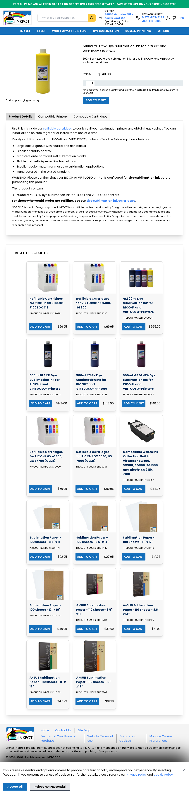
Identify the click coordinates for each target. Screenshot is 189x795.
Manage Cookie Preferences (160, 738)
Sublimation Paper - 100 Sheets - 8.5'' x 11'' (45, 539)
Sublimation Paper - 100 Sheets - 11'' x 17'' (138, 539)
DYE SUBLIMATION (106, 31)
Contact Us (63, 730)
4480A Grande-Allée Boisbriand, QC (118, 16)
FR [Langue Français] (182, 17)
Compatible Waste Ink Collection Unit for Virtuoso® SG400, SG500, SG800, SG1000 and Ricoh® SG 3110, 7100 (140, 463)
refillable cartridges (57, 128)
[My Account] (168, 18)
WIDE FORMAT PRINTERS (69, 31)
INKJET (25, 31)
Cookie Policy (163, 774)
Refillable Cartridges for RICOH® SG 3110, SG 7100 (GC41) (46, 303)
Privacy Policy (137, 774)
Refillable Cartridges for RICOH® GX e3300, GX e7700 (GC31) (46, 456)
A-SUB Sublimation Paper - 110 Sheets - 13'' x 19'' (93, 682)
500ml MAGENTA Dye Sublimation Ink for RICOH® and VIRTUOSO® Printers (139, 382)
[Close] (184, 769)
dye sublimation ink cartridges (111, 201)
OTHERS (163, 31)
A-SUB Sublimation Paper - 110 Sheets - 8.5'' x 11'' (94, 609)
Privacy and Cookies (127, 738)
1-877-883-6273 (153, 17)
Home (44, 730)
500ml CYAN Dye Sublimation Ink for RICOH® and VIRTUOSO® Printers (91, 382)
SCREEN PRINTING (138, 31)
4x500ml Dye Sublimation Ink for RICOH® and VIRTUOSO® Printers (138, 305)
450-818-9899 (151, 21)
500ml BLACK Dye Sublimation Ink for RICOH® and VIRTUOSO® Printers (45, 382)
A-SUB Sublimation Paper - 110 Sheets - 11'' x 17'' (48, 682)
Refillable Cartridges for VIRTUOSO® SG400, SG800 (93, 303)
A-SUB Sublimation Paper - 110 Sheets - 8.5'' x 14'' (141, 609)
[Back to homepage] (17, 17)
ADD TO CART (40, 327)
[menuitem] (25, 31)
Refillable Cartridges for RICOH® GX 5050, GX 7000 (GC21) (94, 456)
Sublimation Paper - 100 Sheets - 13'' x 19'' (45, 607)
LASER (41, 31)
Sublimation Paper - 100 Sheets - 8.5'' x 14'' (92, 539)
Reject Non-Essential (50, 786)
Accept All (15, 786)
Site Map (84, 730)
